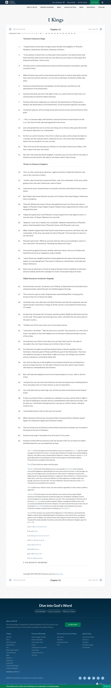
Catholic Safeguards (13, 667)
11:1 (30, 450)
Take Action (61, 636)
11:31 (31, 558)
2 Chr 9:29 (64, 508)
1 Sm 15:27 (37, 553)
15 (55, 33)
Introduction (14, 33)
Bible (8, 654)
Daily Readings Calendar (64, 2)
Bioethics (9, 657)
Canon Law (10, 660)
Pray (58, 644)
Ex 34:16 (36, 531)
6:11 (44, 535)
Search (102, 2)
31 (69, 508)
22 (74, 33)
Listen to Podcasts (54, 610)
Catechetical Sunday (13, 665)
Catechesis (10, 662)
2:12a (39, 501)
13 (49, 33)
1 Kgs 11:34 (40, 540)
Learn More (72, 624)
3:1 (74, 450)
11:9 (30, 535)
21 (72, 33)
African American (12, 641)
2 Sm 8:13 (37, 544)
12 (46, 33)
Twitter (82, 677)
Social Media (86, 647)
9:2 (50, 535)
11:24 (31, 549)
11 (30, 522)
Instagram (98, 677)
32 (35, 558)
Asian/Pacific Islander (13, 649)
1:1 (35, 501)
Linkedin (94, 677)
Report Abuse (82, 2)
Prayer (34, 644)
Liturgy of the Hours (38, 652)
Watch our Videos (68, 610)
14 (52, 33)
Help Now (94, 2)
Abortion (9, 636)
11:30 (31, 553)
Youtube (90, 677)
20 (69, 33)
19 (66, 33)
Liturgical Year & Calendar (40, 647)
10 (40, 33)
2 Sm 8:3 (36, 549)
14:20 (42, 505)
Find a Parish (71, 2)
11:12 (31, 540)
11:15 (31, 544)
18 (63, 33)
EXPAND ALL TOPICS (12, 671)
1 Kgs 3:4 (36, 535)
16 (57, 33)
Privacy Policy (60, 573)
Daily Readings (57, 2)
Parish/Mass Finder (88, 636)
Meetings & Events (63, 641)
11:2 (30, 464)
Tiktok (102, 677)
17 (60, 33)
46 (72, 468)
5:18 (76, 475)
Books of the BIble (38, 639)
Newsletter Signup (88, 644)
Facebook (86, 677)
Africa (8, 639)
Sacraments (35, 649)
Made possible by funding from (85, 684)
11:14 (31, 468)
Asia (7, 647)
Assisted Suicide (11, 652)
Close (106, 686)
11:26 (31, 494)
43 (34, 494)
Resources (85, 639)
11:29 (31, 512)
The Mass (35, 654)
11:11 (83, 480)
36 (46, 540)
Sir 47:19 (44, 526)
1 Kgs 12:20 (40, 558)
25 (34, 468)
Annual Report (11, 644)
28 (43, 553)
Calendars (85, 641)
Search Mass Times (38, 641)
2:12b (69, 468)
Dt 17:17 (38, 526)
